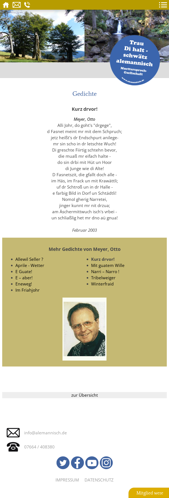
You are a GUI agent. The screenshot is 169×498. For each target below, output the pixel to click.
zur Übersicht (84, 395)
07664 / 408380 (39, 447)
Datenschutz (99, 480)
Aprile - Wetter (29, 265)
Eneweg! (23, 284)
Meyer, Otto (84, 119)
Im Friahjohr (27, 290)
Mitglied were (149, 493)
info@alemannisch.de (45, 432)
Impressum (67, 480)
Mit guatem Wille (108, 265)
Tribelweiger (103, 277)
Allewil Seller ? (29, 259)
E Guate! (23, 271)
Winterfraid (102, 284)
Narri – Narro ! (105, 271)
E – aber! (24, 277)
